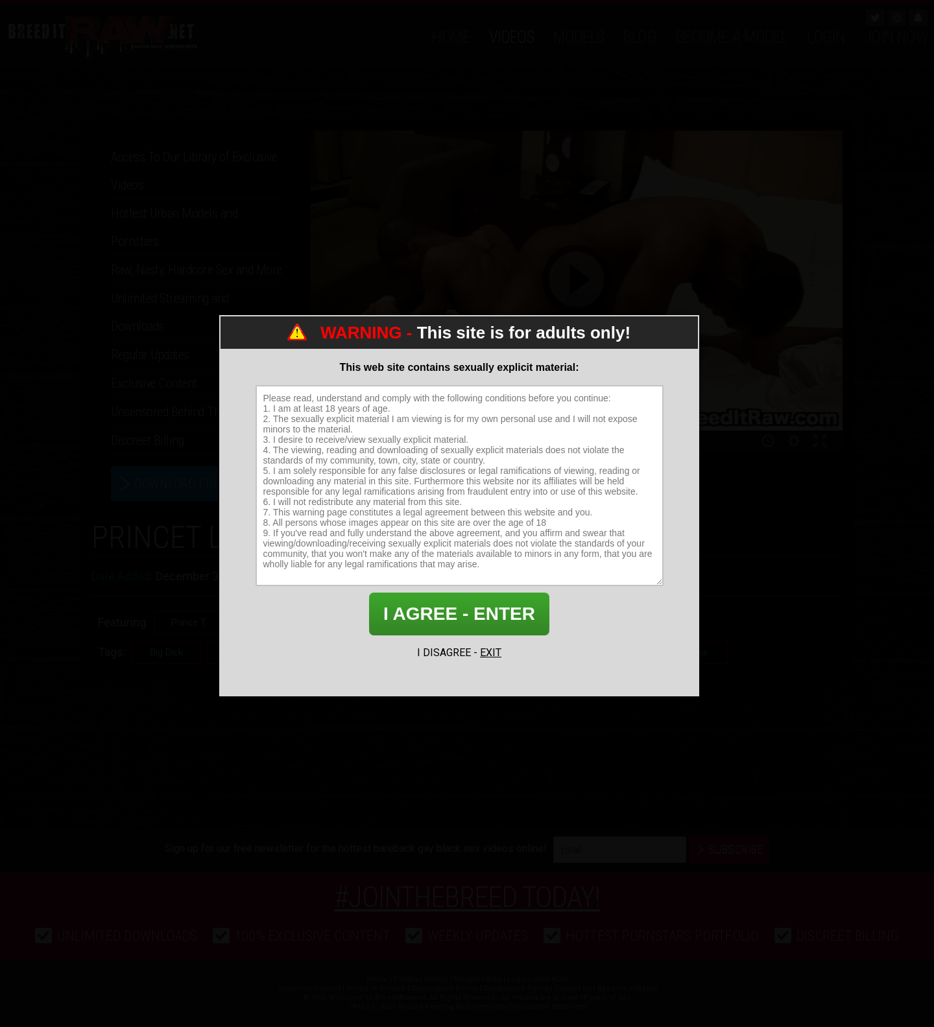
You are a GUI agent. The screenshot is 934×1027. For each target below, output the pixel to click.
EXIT (490, 652)
